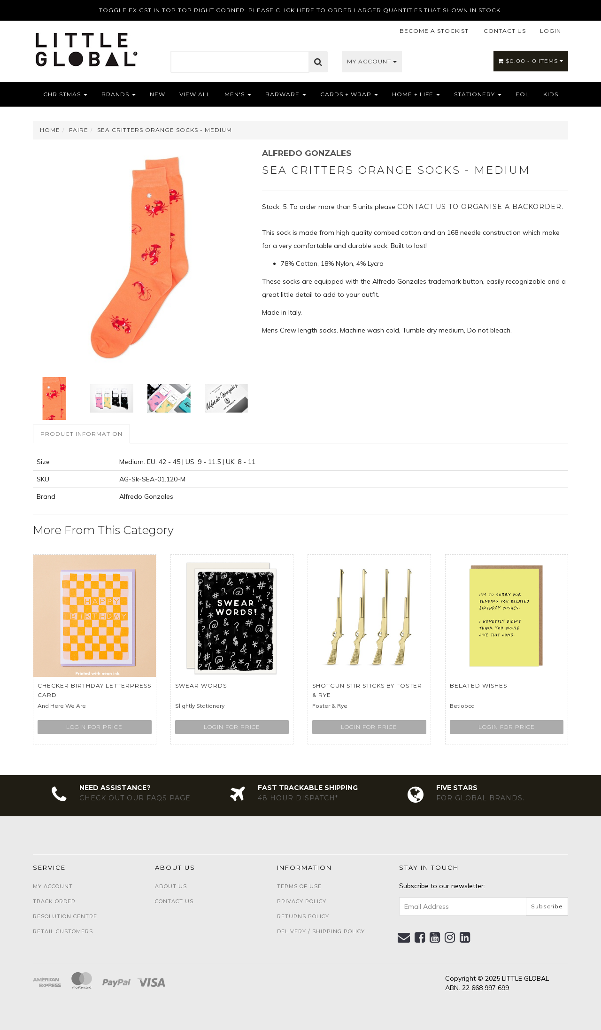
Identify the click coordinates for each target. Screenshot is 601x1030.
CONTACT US (505, 30)
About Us (171, 886)
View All (194, 94)
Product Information (81, 433)
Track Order (54, 901)
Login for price (94, 726)
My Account (372, 61)
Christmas (65, 94)
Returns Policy (303, 916)
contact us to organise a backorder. (480, 206)
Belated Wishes (478, 685)
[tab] (82, 434)
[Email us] (404, 937)
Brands (118, 94)
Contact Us (174, 901)
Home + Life (416, 94)
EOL (522, 94)
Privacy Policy (301, 901)
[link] (420, 937)
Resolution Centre (65, 916)
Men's (237, 94)
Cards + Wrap (349, 94)
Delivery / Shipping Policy (321, 931)
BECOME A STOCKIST (434, 30)
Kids (550, 94)
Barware (285, 94)
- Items (530, 60)
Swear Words (201, 685)
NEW (157, 94)
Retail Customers (63, 931)
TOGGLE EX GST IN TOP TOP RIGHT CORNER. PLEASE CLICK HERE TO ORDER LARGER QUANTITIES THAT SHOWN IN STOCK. (300, 10)
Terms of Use (299, 886)
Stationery (477, 94)
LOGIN (550, 30)
